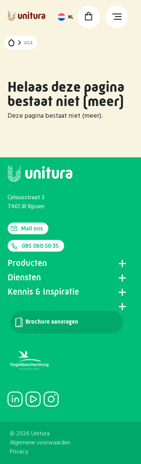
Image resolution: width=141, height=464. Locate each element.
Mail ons (27, 228)
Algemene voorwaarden (40, 442)
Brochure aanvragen (46, 322)
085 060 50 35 (35, 246)
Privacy (19, 451)
